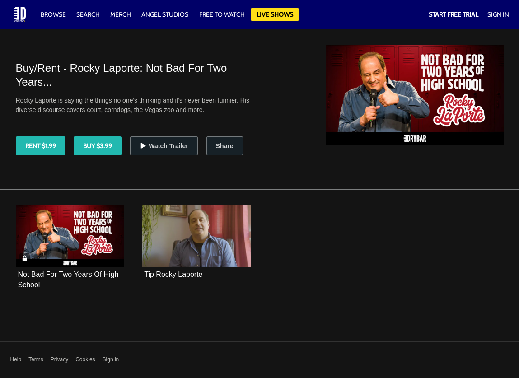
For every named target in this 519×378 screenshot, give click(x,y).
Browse (54, 14)
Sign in (111, 359)
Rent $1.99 (40, 146)
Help (16, 359)
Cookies (85, 359)
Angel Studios (164, 14)
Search (88, 14)
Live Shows (275, 14)
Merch (120, 14)
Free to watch (222, 14)
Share (225, 145)
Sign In (498, 14)
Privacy (59, 359)
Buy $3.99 (97, 146)
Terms (35, 359)
